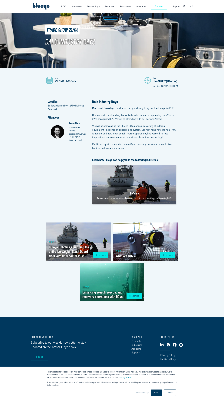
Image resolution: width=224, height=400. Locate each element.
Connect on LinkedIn (76, 140)
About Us (136, 348)
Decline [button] (170, 393)
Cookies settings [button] (142, 393)
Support (135, 352)
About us (141, 6)
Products (136, 340)
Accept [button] (157, 393)
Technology (93, 6)
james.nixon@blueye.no (77, 133)
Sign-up (39, 357)
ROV (63, 6)
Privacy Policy (124, 377)
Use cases (76, 6)
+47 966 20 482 (74, 137)
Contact (159, 6)
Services (110, 6)
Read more (101, 255)
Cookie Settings (168, 358)
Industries (136, 344)
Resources (125, 6)
